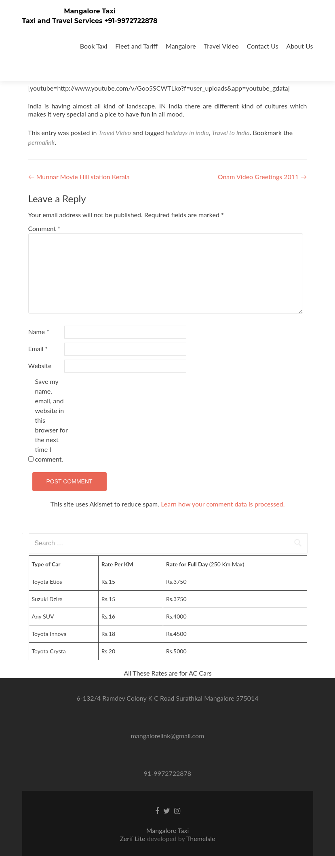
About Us (300, 46)
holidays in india (187, 132)
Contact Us (262, 46)
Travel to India (230, 132)
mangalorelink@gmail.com (167, 735)
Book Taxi (93, 46)
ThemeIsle (200, 838)
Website (40, 365)
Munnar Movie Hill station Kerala (79, 176)
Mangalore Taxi (90, 11)
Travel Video (221, 46)
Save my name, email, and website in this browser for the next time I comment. (51, 420)
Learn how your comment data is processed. (222, 504)
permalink (41, 142)
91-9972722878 (167, 773)
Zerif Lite (133, 838)
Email (38, 348)
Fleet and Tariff (136, 46)
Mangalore (181, 46)
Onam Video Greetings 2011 (262, 176)
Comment (44, 228)
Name (38, 331)
